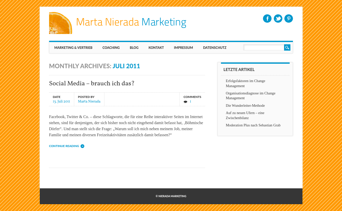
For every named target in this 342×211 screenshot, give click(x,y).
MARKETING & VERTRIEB (73, 48)
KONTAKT (156, 48)
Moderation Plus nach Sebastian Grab (253, 125)
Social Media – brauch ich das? (92, 83)
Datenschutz (214, 48)
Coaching (111, 48)
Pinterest (288, 18)
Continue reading (64, 146)
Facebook (267, 18)
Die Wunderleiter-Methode (245, 105)
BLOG (134, 48)
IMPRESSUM (183, 48)
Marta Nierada (89, 101)
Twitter (278, 18)
